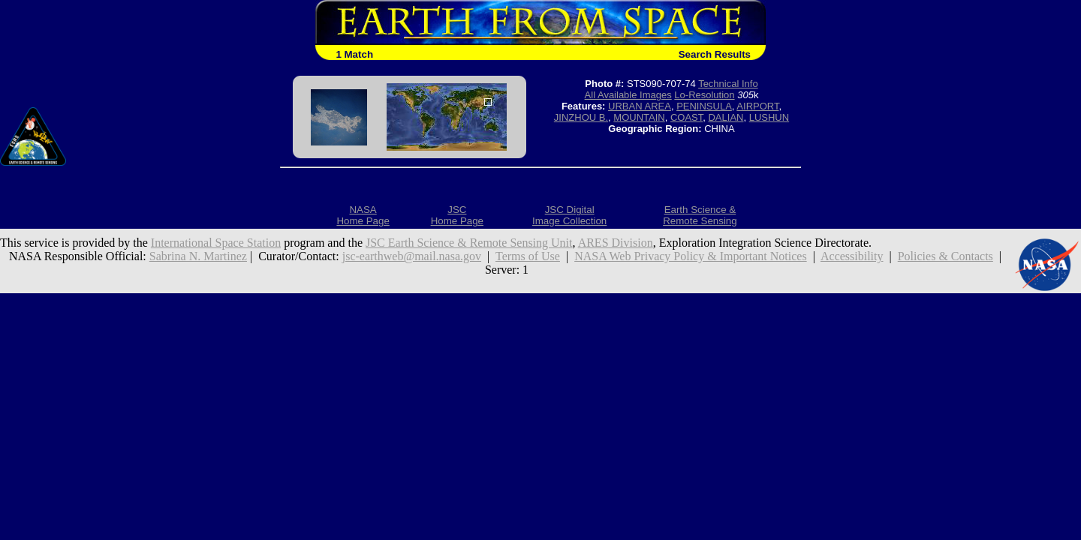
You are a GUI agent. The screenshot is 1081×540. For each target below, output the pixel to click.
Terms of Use (527, 256)
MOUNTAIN (638, 117)
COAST (686, 117)
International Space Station (216, 242)
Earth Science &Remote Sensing (700, 215)
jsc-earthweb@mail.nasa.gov (411, 256)
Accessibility (852, 256)
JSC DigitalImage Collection (569, 215)
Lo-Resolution (704, 94)
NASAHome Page (362, 215)
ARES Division (615, 242)
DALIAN (725, 117)
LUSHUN (769, 117)
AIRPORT (757, 106)
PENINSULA (704, 106)
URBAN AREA (639, 106)
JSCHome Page (457, 215)
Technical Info (728, 83)
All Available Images (628, 94)
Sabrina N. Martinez (198, 256)
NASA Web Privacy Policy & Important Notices (690, 256)
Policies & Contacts (945, 256)
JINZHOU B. (581, 117)
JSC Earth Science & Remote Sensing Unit (469, 242)
